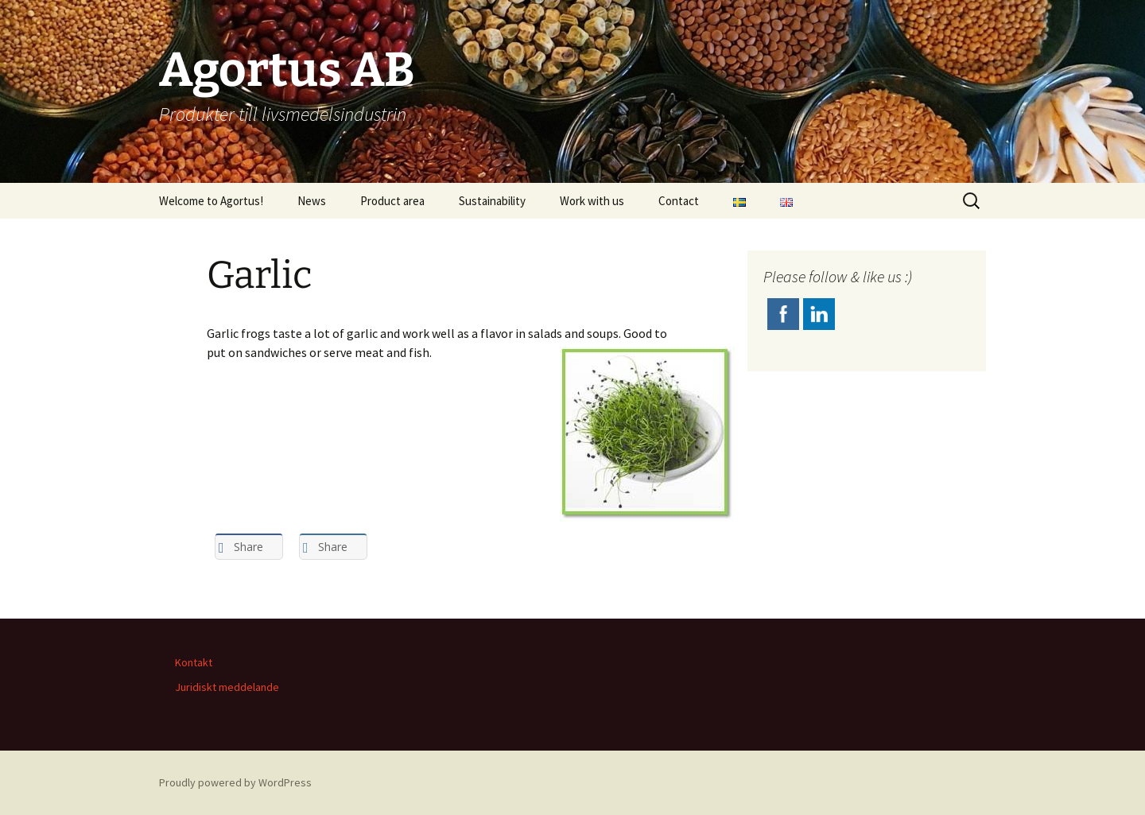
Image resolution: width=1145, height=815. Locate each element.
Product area (392, 200)
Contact (678, 200)
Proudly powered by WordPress (235, 782)
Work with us (592, 200)
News (311, 200)
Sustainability (492, 200)
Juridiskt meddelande (227, 687)
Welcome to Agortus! (211, 200)
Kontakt (193, 662)
